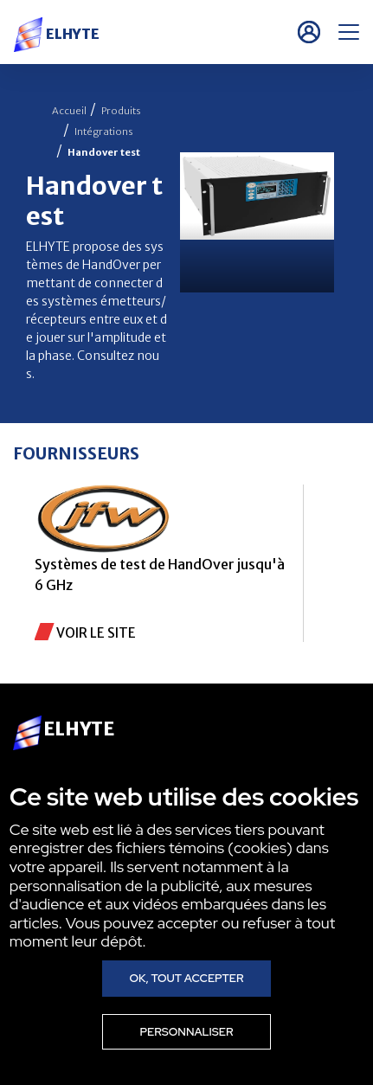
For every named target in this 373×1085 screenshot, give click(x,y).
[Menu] (349, 32)
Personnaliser (186, 1031)
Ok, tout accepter (186, 978)
